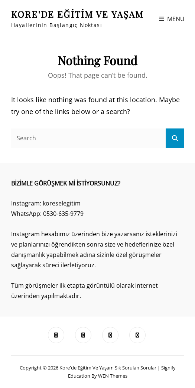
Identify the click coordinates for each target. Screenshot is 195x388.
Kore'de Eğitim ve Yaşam (77, 14)
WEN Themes (112, 375)
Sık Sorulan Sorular (135, 367)
